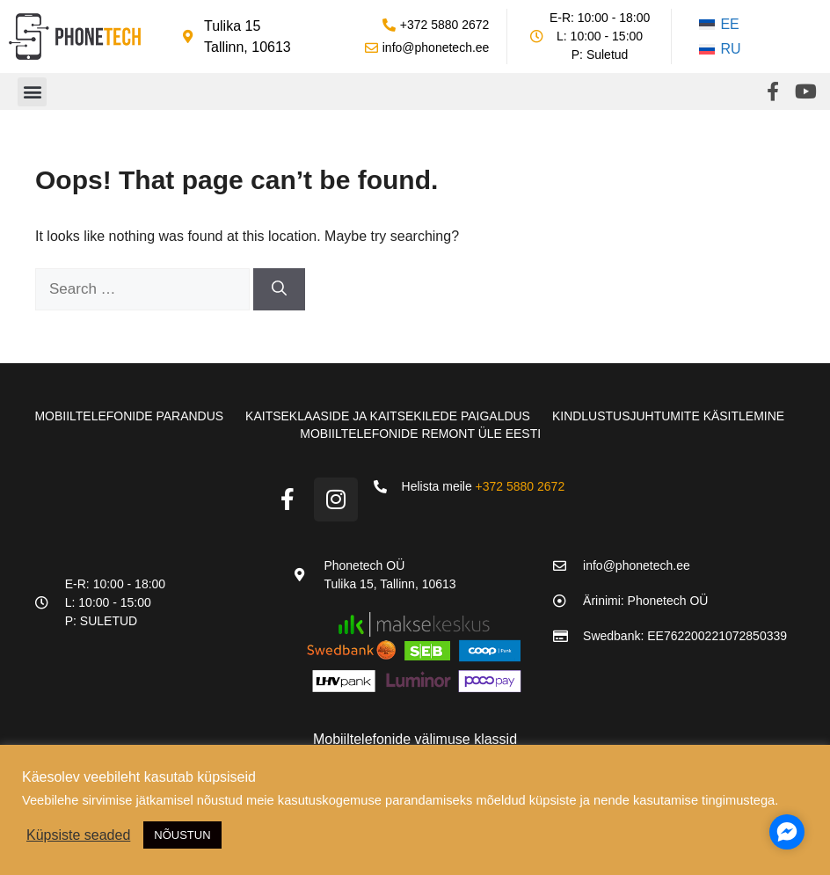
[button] (32, 91)
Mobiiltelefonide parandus (128, 416)
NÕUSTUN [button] (182, 835)
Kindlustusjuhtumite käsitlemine (668, 416)
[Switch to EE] (720, 24)
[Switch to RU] (720, 49)
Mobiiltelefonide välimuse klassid (415, 739)
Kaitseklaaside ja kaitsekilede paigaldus (387, 416)
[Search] (279, 289)
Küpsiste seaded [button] (78, 835)
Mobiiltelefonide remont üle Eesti (420, 434)
